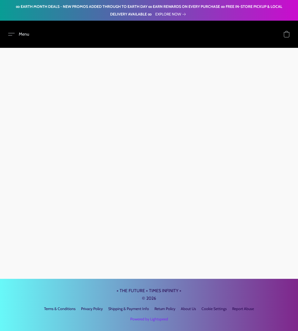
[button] (18, 34)
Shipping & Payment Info (128, 308)
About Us (188, 308)
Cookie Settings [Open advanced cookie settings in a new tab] (214, 308)
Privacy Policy (92, 308)
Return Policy (164, 308)
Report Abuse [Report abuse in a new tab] (243, 308)
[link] (171, 14)
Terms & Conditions (60, 308)
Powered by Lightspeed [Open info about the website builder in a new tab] (149, 319)
